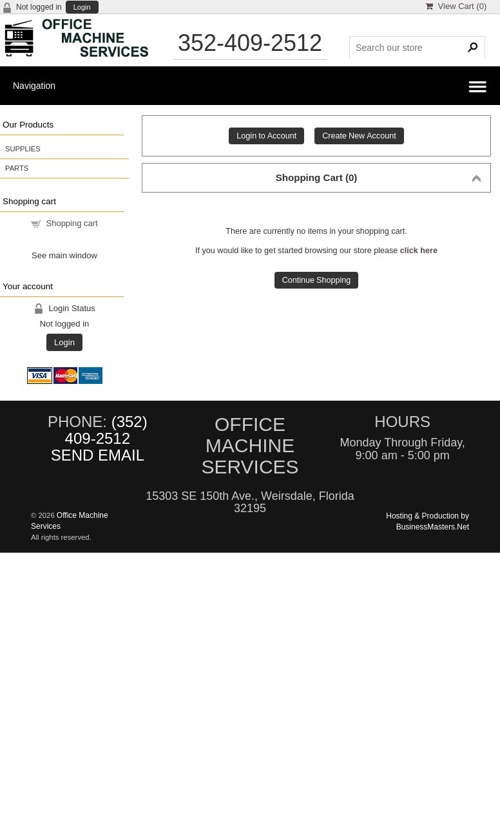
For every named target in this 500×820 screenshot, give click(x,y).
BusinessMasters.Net (432, 526)
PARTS (16, 168)
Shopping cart (72, 223)
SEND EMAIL (97, 455)
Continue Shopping (316, 280)
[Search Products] (417, 48)
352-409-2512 (250, 43)
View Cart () (455, 6)
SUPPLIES (23, 149)
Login (82, 7)
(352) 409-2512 (106, 430)
